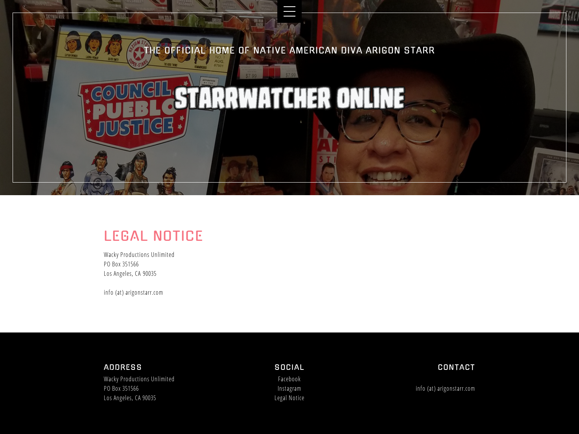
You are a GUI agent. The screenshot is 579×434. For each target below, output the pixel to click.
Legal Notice (289, 397)
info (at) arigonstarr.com (133, 292)
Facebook (289, 379)
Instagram (289, 388)
